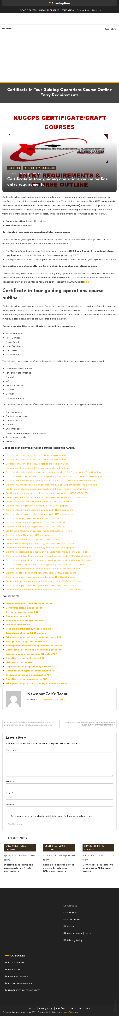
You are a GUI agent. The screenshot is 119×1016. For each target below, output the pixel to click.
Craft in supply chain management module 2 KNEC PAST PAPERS (39, 530)
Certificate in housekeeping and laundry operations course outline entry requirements (89, 723)
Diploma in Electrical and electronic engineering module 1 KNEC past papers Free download (54, 472)
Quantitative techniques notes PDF (26, 679)
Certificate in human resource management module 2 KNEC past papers (44, 581)
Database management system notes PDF (31, 670)
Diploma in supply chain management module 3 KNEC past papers (41, 572)
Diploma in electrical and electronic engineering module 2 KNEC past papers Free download (54, 476)
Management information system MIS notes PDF (34, 645)
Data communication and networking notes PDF (34, 649)
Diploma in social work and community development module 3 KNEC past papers (48, 560)
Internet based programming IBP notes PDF (31, 654)
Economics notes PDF (18, 616)
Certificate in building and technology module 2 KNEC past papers (40, 547)
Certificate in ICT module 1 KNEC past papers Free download (37, 463)
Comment (12, 750)
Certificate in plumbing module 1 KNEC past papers (32, 539)
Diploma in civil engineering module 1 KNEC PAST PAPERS (35, 518)
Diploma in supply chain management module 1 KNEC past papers (40, 577)
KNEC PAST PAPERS (49, 10)
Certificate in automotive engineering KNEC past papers (98, 868)
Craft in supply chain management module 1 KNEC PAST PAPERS (39, 501)
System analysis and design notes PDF (28, 674)
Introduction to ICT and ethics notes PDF (29, 603)
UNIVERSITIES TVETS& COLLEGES (39, 168)
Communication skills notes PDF (24, 607)
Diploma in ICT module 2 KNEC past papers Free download (36, 455)
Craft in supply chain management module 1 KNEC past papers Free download (47, 488)
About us (96, 10)
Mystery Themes (69, 1012)
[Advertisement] (59, 57)
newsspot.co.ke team (32, 173)
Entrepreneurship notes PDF (22, 612)
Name (10, 781)
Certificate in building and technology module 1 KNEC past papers (40, 543)
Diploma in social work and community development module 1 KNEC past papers (48, 551)
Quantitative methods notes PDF (25, 658)
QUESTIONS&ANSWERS (20, 983)
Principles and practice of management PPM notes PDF (38, 683)
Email (9, 793)
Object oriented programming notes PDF (30, 666)
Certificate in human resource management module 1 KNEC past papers (44, 589)
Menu (7, 28)
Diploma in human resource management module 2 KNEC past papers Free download (51, 484)
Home (70, 926)
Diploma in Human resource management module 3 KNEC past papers (43, 568)
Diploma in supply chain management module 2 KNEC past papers (41, 585)
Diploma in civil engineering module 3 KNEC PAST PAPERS (35, 526)
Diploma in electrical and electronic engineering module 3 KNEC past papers (46, 564)
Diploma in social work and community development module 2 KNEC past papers (48, 556)
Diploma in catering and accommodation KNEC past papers (18, 868)
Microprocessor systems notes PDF (26, 641)
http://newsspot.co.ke (51, 699)
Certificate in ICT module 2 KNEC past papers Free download (37, 468)
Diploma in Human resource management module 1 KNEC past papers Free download (51, 480)
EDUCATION (68, 10)
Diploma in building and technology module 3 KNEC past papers (39, 514)
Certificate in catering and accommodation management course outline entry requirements (28, 723)
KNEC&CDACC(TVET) (79, 933)
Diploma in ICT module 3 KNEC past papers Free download (36, 459)
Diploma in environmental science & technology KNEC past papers (58, 868)
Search (111, 29)
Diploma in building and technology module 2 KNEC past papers (39, 509)
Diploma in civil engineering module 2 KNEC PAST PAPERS (35, 522)
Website (10, 804)
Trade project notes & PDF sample (26, 633)
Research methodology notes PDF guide (29, 628)
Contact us (83, 10)
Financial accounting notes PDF (24, 620)
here (86, 281)
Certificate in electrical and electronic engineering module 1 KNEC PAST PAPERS (47, 493)
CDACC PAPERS (28, 10)
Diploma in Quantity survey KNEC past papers (29, 535)
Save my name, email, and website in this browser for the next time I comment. (52, 816)
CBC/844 (72, 912)
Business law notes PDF (19, 624)
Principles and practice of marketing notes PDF (33, 637)
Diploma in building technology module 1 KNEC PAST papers (37, 505)
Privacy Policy (74, 940)
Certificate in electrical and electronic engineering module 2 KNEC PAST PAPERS (47, 497)
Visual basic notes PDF (19, 662)
